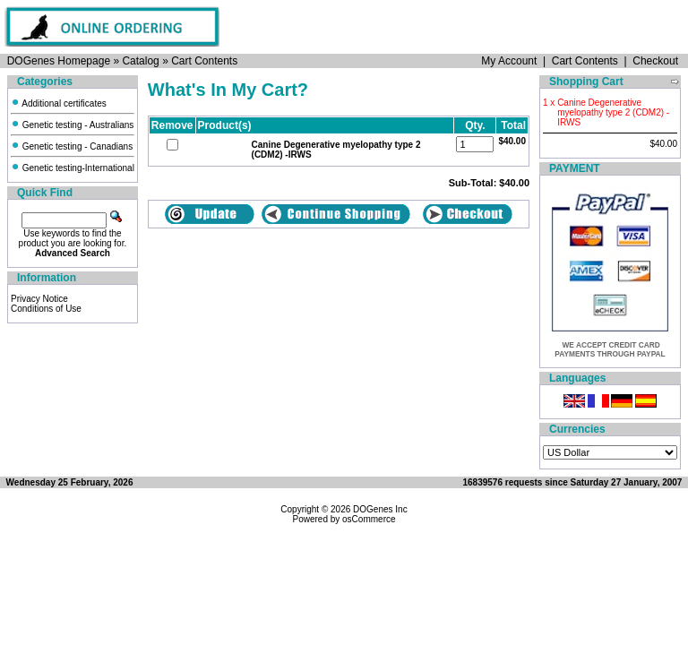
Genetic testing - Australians (72, 125)
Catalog (140, 61)
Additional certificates (59, 103)
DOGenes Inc (380, 509)
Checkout (655, 61)
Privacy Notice (39, 299)
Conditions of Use (46, 309)
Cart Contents (204, 61)
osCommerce (368, 519)
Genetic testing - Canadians (72, 146)
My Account (509, 61)
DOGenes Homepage (58, 61)
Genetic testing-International (72, 168)
